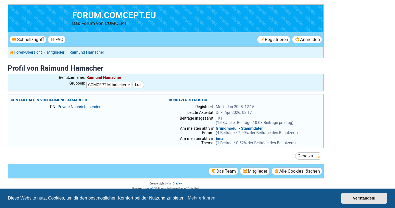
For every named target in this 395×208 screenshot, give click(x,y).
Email (220, 138)
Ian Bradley (175, 183)
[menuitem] (57, 39)
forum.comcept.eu (114, 15)
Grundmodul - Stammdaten (239, 128)
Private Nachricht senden (79, 107)
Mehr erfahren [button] (201, 198)
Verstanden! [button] (364, 198)
